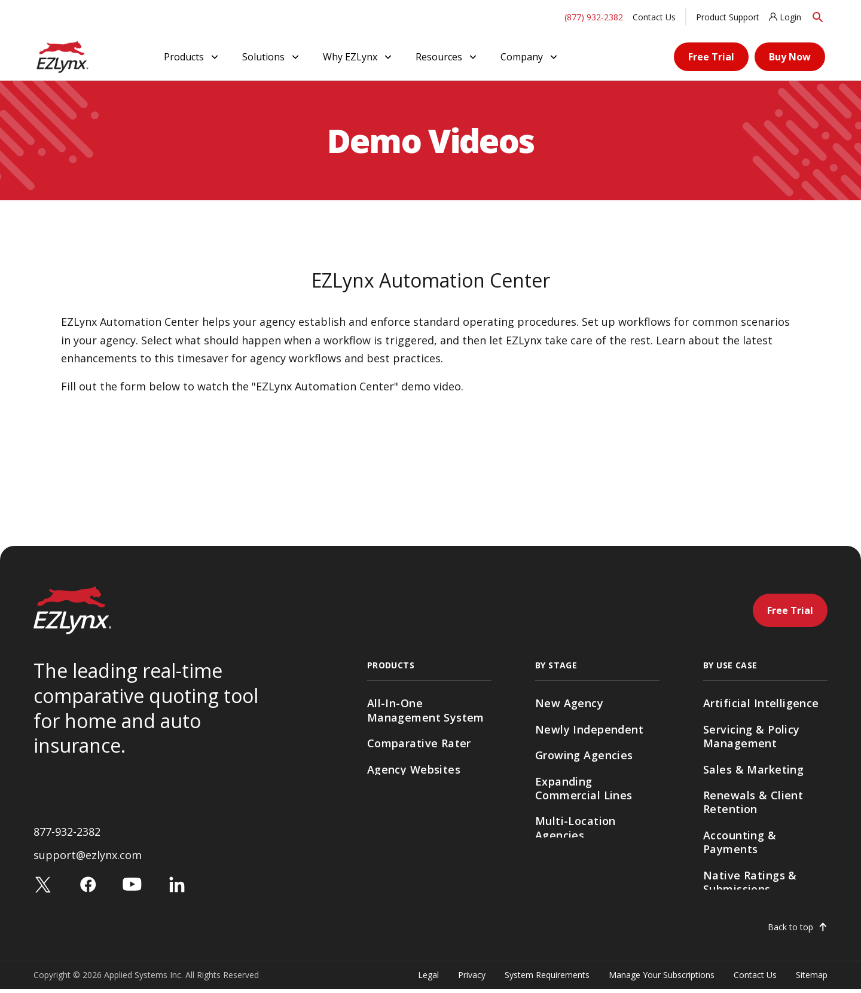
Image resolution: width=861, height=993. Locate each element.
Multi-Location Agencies (575, 828)
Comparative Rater (419, 743)
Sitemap (812, 978)
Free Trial (711, 56)
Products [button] (192, 56)
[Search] (818, 17)
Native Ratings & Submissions (750, 882)
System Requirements (547, 978)
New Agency (569, 703)
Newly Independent (589, 729)
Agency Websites (413, 769)
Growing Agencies (584, 755)
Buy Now (790, 56)
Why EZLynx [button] (358, 56)
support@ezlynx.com (87, 859)
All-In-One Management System (425, 710)
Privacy (472, 978)
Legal (428, 978)
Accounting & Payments (739, 842)
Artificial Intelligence (761, 703)
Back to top (790, 931)
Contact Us (654, 17)
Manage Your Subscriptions (662, 978)
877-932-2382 (66, 836)
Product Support (727, 17)
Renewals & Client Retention (753, 802)
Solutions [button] (271, 56)
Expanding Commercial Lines (584, 788)
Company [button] (530, 56)
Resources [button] (447, 56)
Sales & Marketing (753, 769)
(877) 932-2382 (593, 17)
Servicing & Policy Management (751, 736)
